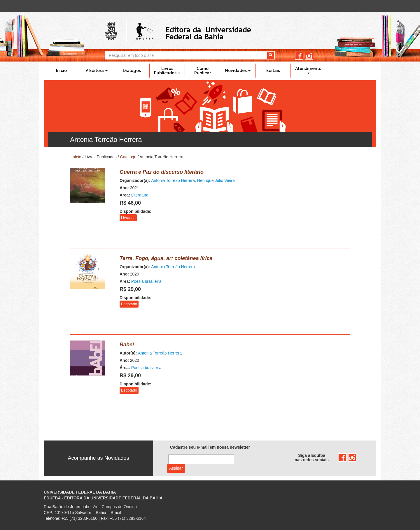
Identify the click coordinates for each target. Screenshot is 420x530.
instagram (309, 56)
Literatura (139, 195)
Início (61, 70)
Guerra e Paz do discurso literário (162, 172)
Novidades (238, 70)
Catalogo (128, 157)
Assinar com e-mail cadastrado (176, 468)
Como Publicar (202, 70)
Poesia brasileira (146, 281)
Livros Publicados (167, 70)
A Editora (97, 70)
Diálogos (132, 70)
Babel (127, 345)
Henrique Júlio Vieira (216, 180)
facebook (299, 56)
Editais (273, 70)
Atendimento (308, 70)
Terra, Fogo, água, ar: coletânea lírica (166, 258)
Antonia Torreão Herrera (173, 180)
